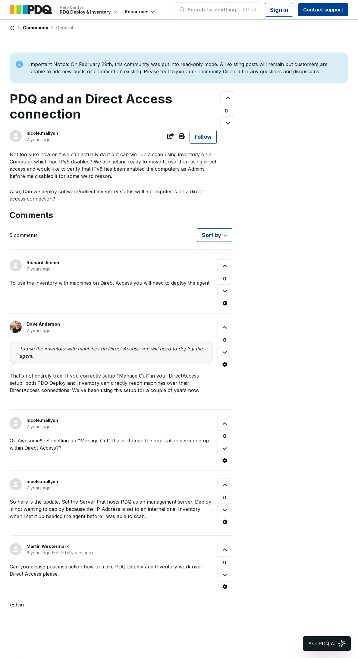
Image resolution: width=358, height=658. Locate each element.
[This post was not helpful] (227, 123)
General (64, 27)
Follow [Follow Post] (203, 137)
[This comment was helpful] (224, 266)
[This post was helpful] (227, 98)
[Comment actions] (225, 303)
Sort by (211, 235)
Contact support (323, 10)
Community (35, 27)
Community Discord (217, 71)
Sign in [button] (279, 10)
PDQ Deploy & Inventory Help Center (12, 27)
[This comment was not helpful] (224, 291)
